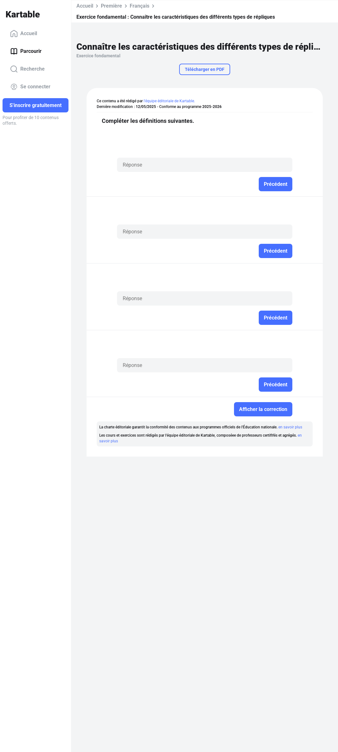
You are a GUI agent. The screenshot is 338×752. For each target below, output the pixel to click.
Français (139, 6)
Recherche (27, 69)
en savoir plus (290, 427)
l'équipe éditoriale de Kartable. (169, 101)
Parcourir (26, 51)
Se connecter (30, 87)
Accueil (23, 33)
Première (111, 6)
